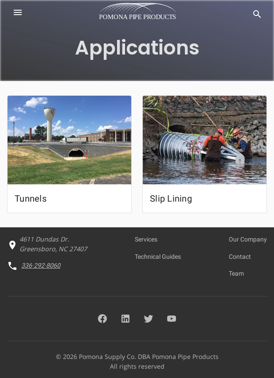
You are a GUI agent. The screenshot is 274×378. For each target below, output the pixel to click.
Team (236, 273)
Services (146, 239)
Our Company (248, 239)
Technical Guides (158, 256)
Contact (240, 256)
